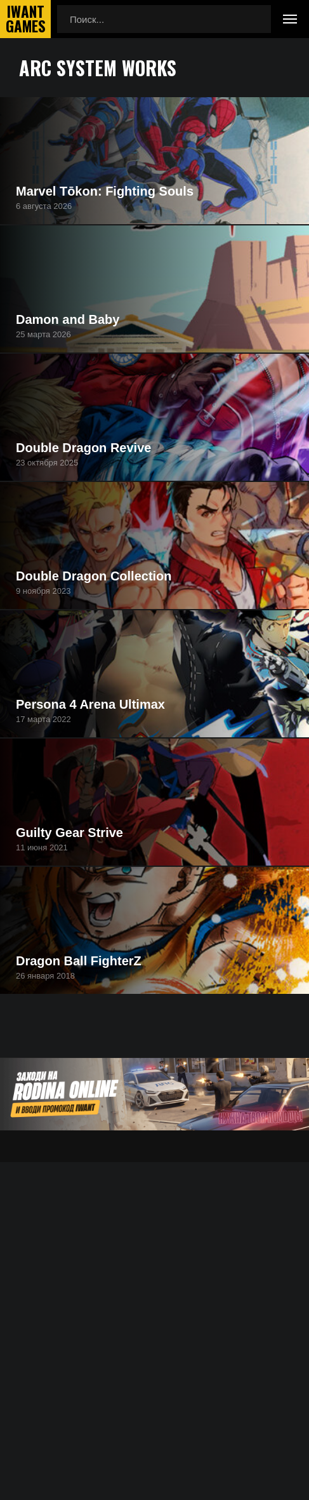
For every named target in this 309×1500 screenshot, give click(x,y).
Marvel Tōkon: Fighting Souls (105, 191)
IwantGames (25, 19)
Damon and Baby (67, 319)
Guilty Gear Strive (69, 833)
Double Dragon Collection (94, 576)
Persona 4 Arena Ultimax (90, 704)
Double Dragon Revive (83, 448)
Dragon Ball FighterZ (78, 961)
